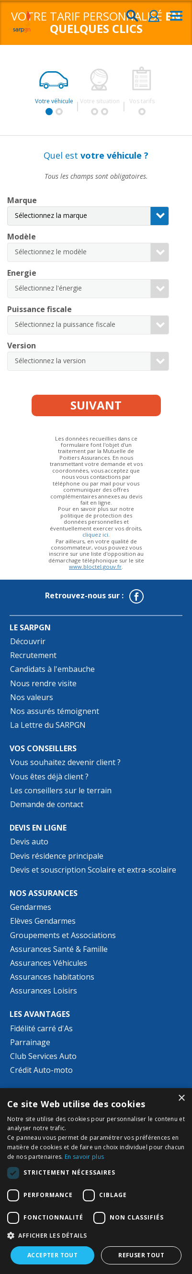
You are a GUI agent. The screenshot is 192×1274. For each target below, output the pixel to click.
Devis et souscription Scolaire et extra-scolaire (93, 869)
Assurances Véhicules (48, 963)
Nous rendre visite (43, 683)
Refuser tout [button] (141, 1255)
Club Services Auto (43, 1056)
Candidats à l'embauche (52, 669)
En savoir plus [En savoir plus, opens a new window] (84, 1157)
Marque (22, 200)
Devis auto (29, 841)
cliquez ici (95, 534)
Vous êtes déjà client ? (49, 776)
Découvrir (27, 641)
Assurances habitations (52, 977)
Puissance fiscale (39, 309)
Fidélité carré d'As (41, 1028)
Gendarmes (30, 907)
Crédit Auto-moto (41, 1070)
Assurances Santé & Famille (59, 949)
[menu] (176, 16)
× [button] (181, 1098)
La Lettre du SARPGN (48, 725)
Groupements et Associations (63, 935)
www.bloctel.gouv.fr (95, 566)
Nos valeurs (31, 697)
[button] (96, 1235)
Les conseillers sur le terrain (61, 790)
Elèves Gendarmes (43, 921)
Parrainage (30, 1042)
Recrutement (33, 655)
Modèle (21, 236)
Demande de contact (46, 804)
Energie (21, 273)
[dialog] (96, 1181)
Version (21, 345)
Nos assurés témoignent (54, 711)
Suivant (96, 405)
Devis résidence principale (56, 856)
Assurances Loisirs (43, 990)
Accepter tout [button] (52, 1255)
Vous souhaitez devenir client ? (65, 762)
